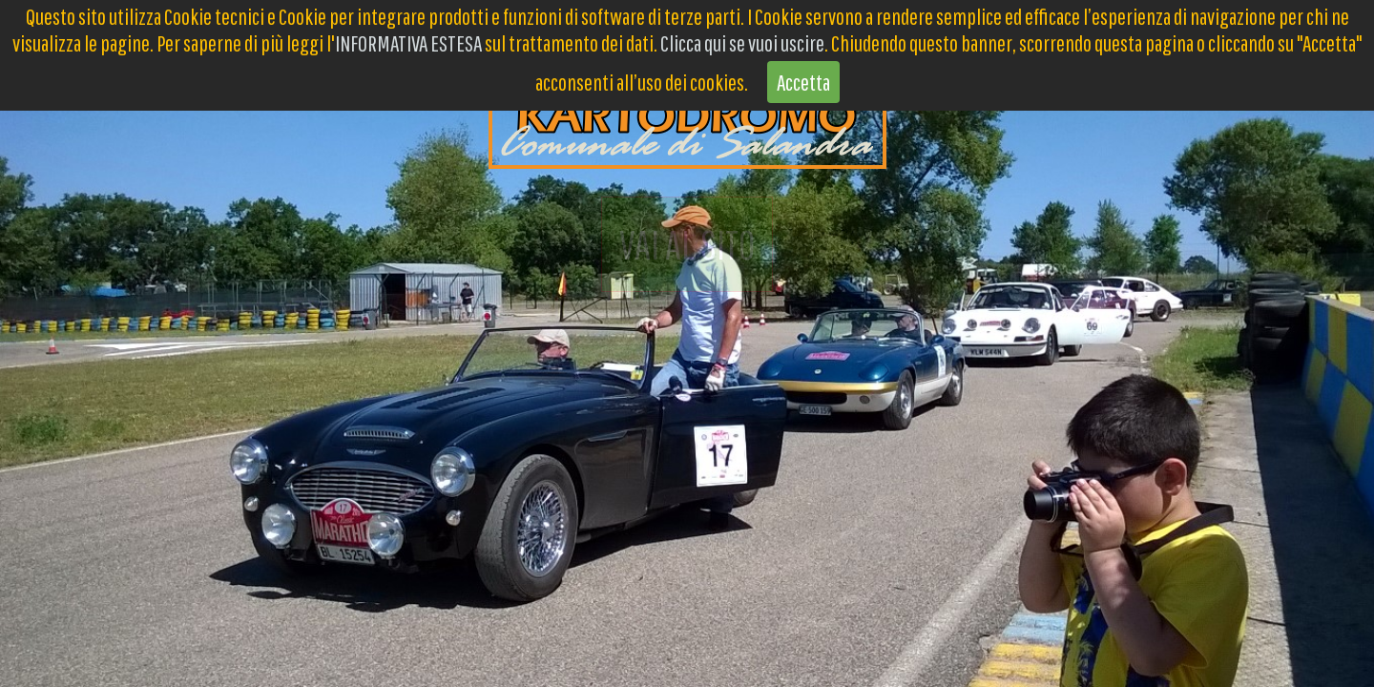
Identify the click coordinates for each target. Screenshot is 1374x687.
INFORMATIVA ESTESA (408, 43)
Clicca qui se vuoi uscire (742, 43)
